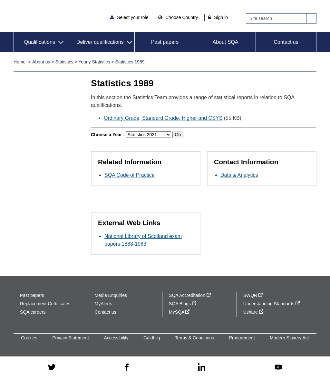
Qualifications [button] (39, 42)
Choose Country (182, 17)
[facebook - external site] (127, 368)
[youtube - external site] (278, 368)
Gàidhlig (151, 337)
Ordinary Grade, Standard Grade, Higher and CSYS (163, 118)
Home (19, 61)
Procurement (242, 337)
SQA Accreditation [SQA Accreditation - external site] (190, 295)
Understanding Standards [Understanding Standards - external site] (271, 303)
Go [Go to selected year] (178, 134)
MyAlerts (103, 303)
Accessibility (116, 337)
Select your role (133, 17)
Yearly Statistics (94, 61)
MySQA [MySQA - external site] (179, 312)
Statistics (64, 61)
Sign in (221, 17)
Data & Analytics (239, 175)
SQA (32, 16)
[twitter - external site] (52, 367)
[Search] (276, 18)
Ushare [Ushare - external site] (253, 312)
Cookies (29, 337)
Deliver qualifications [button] (100, 42)
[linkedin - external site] (202, 367)
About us (41, 61)
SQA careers (32, 312)
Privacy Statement (70, 337)
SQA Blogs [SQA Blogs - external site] (182, 303)
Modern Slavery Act (289, 337)
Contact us (286, 42)
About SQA (225, 42)
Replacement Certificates (45, 303)
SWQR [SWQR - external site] (253, 295)
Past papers (165, 42)
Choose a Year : (108, 134)
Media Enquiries (111, 295)
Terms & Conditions (194, 337)
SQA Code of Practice (129, 175)
